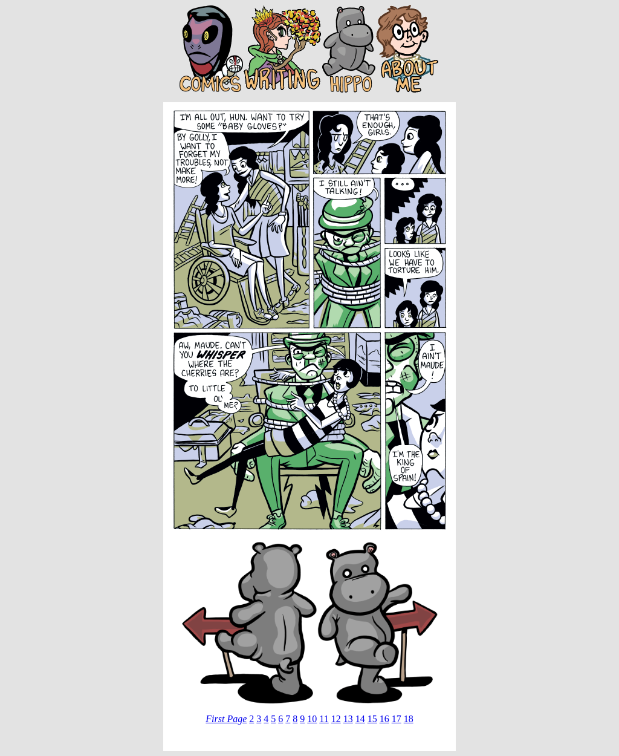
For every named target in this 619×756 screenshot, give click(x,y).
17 (396, 719)
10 (312, 719)
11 (323, 719)
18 (408, 719)
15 (372, 719)
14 (360, 719)
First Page (226, 719)
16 (384, 719)
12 (336, 719)
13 (348, 719)
